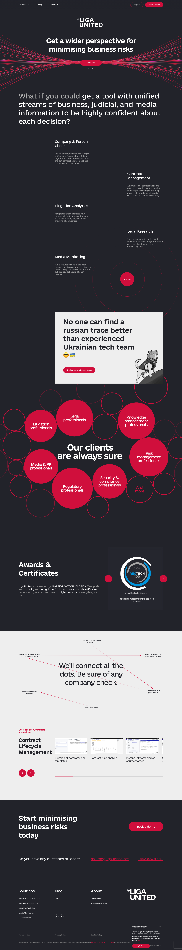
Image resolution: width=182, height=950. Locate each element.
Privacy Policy (60, 935)
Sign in (137, 5)
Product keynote (99, 903)
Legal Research (25, 918)
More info (141, 940)
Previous (108, 578)
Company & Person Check (29, 898)
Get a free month (91, 64)
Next (163, 578)
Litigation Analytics (27, 908)
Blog (40, 5)
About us (54, 5)
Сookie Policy (96, 935)
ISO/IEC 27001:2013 (107, 942)
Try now (127, 279)
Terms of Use (24, 935)
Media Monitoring (26, 913)
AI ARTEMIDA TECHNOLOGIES (68, 586)
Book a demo (154, 5)
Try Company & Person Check (79, 370)
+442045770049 (150, 859)
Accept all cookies (141, 946)
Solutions (24, 5)
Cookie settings (155, 946)
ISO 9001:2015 (96, 942)
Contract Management (28, 903)
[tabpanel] (73, 750)
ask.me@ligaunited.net (110, 859)
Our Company (96, 898)
